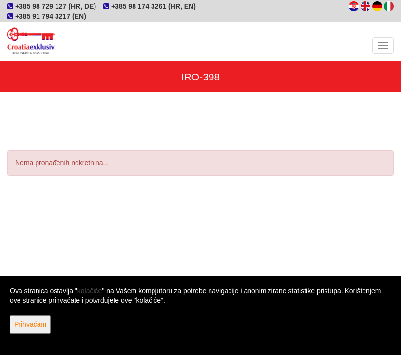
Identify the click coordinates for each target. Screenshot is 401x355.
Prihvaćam (30, 324)
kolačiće (89, 291)
